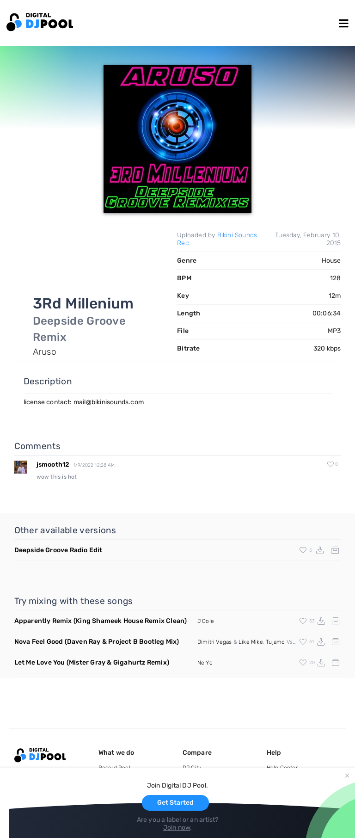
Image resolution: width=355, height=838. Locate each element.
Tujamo (275, 642)
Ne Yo (205, 662)
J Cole (205, 621)
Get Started (175, 803)
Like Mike (251, 642)
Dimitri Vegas (214, 642)
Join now (176, 828)
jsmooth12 (53, 464)
